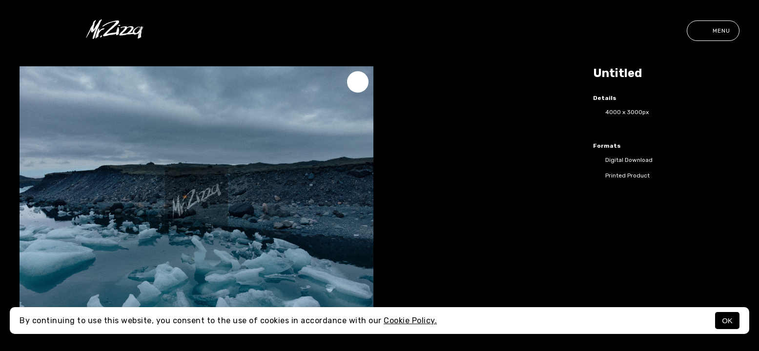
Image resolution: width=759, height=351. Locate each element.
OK (727, 320)
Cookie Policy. (410, 320)
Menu (713, 31)
